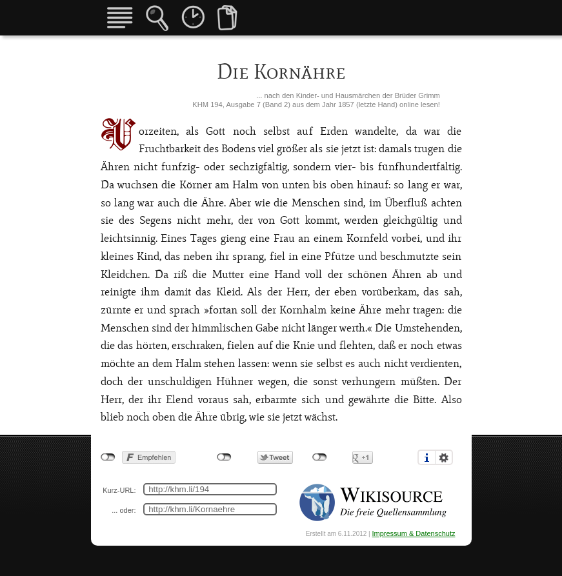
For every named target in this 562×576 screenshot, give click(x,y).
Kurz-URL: (119, 490)
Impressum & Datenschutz (414, 533)
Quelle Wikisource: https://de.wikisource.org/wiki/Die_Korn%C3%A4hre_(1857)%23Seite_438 (374, 502)
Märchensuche (157, 18)
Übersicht (120, 17)
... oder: (123, 510)
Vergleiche (227, 17)
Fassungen (193, 16)
